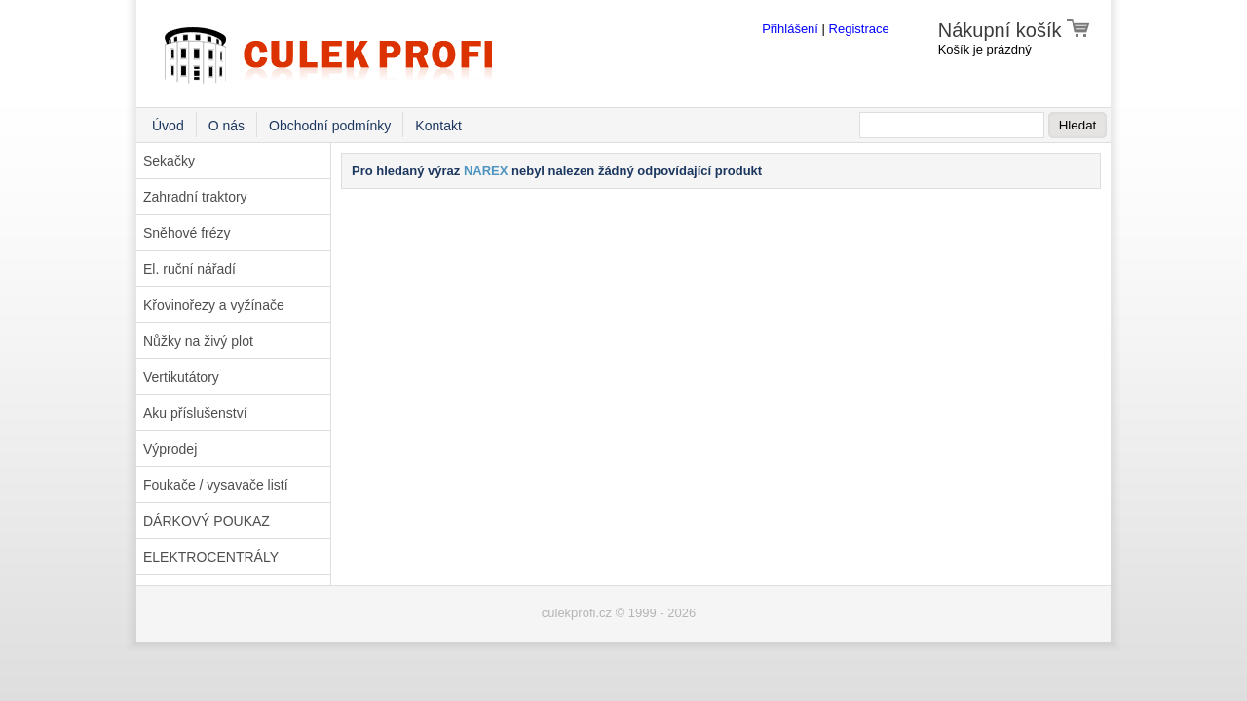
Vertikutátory (181, 377)
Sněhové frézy (187, 232)
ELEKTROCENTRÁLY (211, 557)
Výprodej (170, 449)
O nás (226, 125)
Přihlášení (790, 28)
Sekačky (169, 160)
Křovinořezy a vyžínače (213, 305)
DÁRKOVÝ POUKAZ (206, 521)
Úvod (168, 125)
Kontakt (438, 125)
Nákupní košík (1014, 30)
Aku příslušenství (195, 413)
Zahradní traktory (195, 196)
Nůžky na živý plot (198, 341)
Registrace (859, 28)
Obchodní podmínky (330, 125)
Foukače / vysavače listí (215, 485)
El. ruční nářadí (189, 269)
